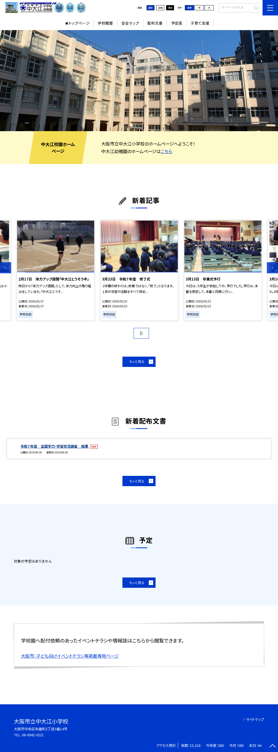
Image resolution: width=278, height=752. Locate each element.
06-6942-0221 (33, 734)
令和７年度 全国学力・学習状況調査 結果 (54, 446)
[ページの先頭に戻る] (272, 746)
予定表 (176, 23)
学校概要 (105, 23)
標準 (189, 7)
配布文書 (155, 23)
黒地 (170, 7)
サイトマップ (255, 719)
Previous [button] (5, 267)
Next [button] (272, 267)
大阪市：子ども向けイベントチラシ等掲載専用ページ (70, 656)
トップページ (79, 23)
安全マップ (130, 23)
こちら (166, 151)
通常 (150, 7)
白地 (160, 7)
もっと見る (136, 361)
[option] (139, 80)
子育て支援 (200, 23)
